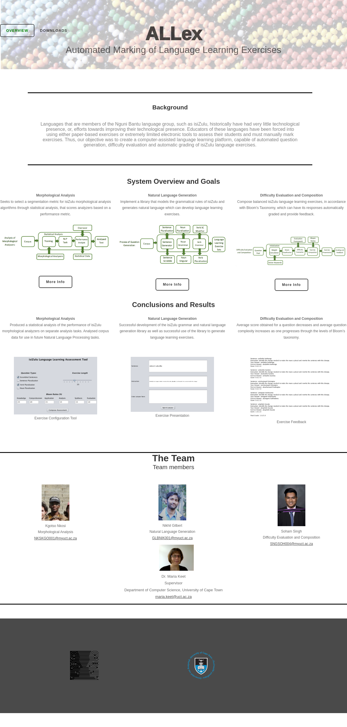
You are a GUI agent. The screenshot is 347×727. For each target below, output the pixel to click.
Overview (17, 30)
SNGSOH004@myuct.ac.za (291, 544)
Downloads (53, 30)
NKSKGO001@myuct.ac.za (55, 538)
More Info (55, 282)
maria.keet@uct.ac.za (173, 596)
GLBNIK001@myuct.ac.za (172, 538)
